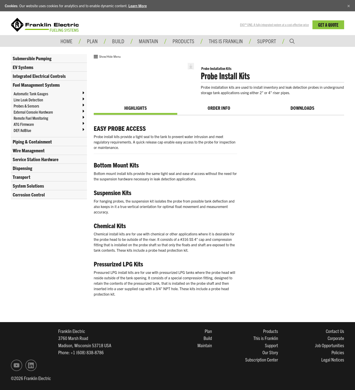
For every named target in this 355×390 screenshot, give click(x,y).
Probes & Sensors (26, 105)
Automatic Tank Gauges (31, 93)
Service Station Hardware (35, 159)
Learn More (137, 5)
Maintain (204, 345)
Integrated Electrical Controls (39, 76)
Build (208, 338)
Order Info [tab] (219, 108)
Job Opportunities (329, 345)
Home (66, 41)
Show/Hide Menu (107, 57)
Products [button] (183, 41)
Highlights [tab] (135, 108)
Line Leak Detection (28, 99)
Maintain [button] (148, 41)
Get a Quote (328, 24)
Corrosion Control (29, 194)
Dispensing (22, 168)
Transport (21, 177)
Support (266, 41)
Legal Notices (332, 359)
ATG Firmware (24, 124)
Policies (337, 352)
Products (270, 331)
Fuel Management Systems (36, 85)
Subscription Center (261, 359)
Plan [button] (92, 41)
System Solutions (28, 186)
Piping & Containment (32, 141)
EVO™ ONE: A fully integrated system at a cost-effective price (274, 25)
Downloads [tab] (302, 108)
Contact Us (335, 331)
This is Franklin (226, 41)
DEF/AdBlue (22, 130)
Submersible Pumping (32, 58)
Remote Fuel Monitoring (31, 118)
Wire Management (29, 150)
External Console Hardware (33, 112)
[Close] (349, 5)
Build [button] (118, 41)
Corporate (336, 338)
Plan (208, 331)
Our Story (270, 352)
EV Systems (23, 67)
